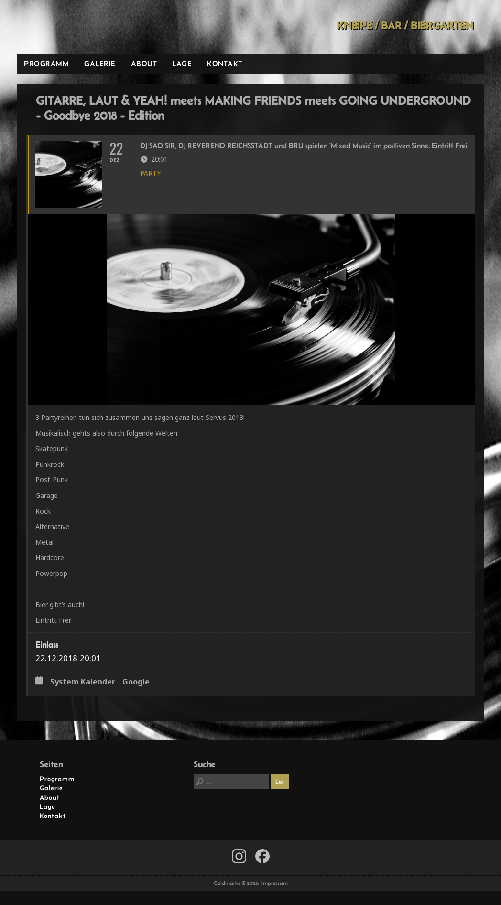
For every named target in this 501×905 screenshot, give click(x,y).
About (144, 63)
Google (136, 682)
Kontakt (224, 63)
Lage (182, 63)
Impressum (274, 883)
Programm (46, 63)
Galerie (100, 63)
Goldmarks (85, 27)
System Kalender (82, 682)
